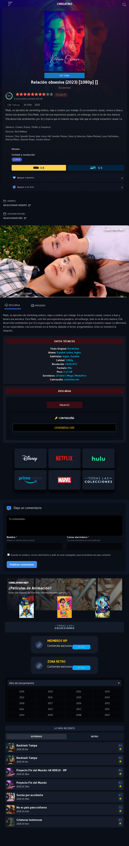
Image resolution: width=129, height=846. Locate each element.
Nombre (12, 537)
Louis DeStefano (110, 136)
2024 (78, 691)
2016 (78, 703)
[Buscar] (124, 4)
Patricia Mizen (12, 139)
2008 (78, 715)
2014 (21, 709)
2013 (50, 709)
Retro (94, 736)
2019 (107, 697)
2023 (107, 691)
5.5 (96, 167)
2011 (107, 709)
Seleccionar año (15, 218)
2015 (107, 703)
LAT (64, 3)
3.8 (38, 167)
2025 (50, 691)
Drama (27, 127)
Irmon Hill (46, 136)
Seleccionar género (17, 205)
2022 (21, 697)
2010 (21, 715)
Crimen (19, 127)
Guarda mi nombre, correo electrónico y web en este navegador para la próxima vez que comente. (61, 554)
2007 (107, 715)
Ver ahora (81, 647)
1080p (16, 159)
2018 (21, 703)
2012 (78, 709)
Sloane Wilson (43, 139)
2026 (21, 691)
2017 (50, 703)
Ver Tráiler (64, 75)
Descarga (12, 305)
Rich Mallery (21, 131)
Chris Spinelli (21, 136)
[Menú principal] (11, 5)
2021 (50, 697)
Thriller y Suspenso (41, 127)
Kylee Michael (94, 136)
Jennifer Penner (60, 136)
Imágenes (38, 305)
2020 (78, 697)
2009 (50, 715)
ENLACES (65, 405)
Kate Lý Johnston (77, 136)
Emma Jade (34, 136)
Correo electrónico (78, 537)
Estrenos (36, 736)
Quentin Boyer (27, 139)
